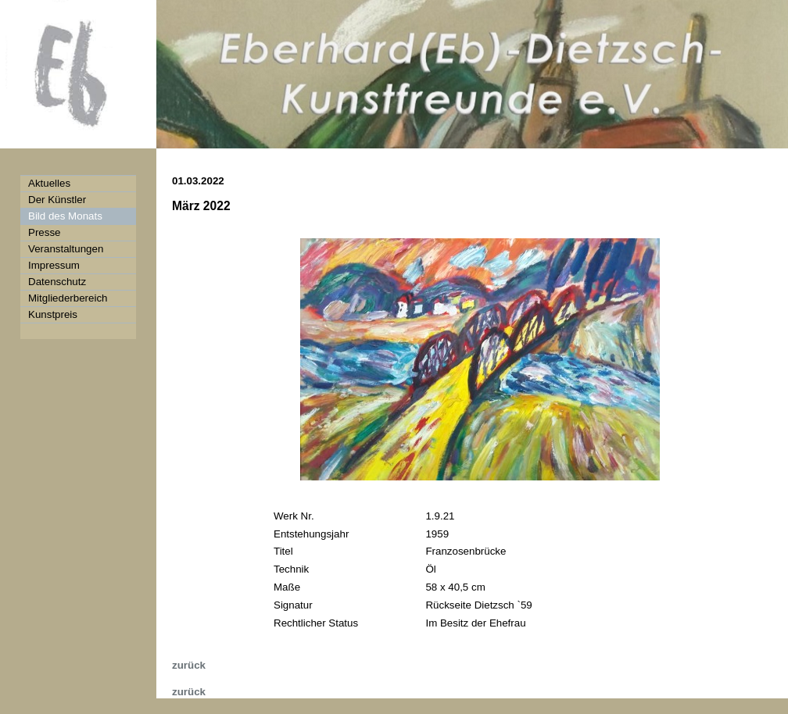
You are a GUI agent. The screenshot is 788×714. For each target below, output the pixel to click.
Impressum (54, 265)
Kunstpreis (52, 314)
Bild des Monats (65, 216)
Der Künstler (57, 199)
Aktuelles (49, 183)
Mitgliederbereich (68, 298)
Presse (44, 232)
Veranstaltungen (65, 249)
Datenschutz (57, 281)
